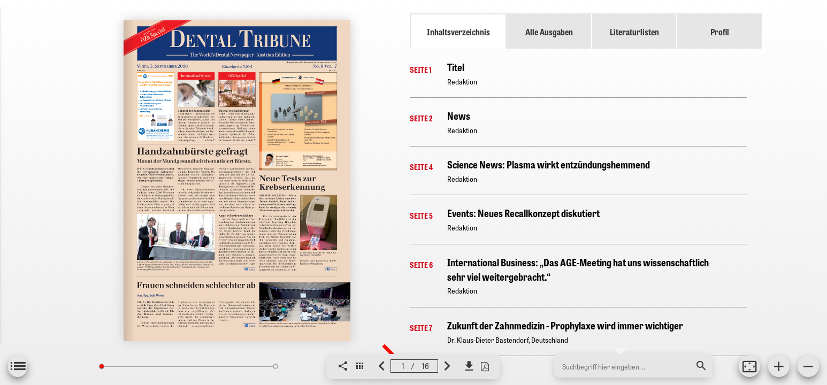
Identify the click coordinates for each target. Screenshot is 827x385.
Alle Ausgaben (549, 31)
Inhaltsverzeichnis (458, 31)
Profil (719, 31)
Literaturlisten (634, 31)
